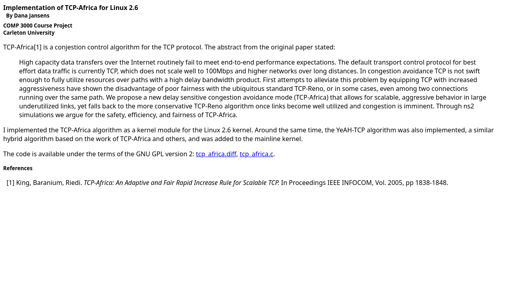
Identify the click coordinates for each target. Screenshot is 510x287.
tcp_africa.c (256, 153)
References (18, 168)
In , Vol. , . (227, 182)
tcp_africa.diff (216, 153)
